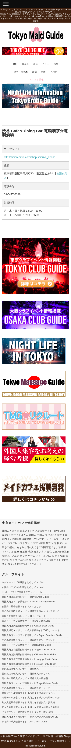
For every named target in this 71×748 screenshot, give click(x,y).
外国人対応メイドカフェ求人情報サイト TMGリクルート (31, 630)
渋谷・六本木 (21, 72)
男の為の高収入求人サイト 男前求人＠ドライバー (27, 688)
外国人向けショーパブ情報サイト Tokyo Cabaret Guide (30, 683)
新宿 (34, 72)
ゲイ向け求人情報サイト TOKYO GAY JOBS (24, 721)
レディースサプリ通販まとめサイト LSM (23, 582)
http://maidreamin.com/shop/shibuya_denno (29, 157)
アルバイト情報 (36, 79)
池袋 (56, 64)
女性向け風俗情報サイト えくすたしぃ (21, 606)
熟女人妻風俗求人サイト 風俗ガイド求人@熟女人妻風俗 (30, 707)
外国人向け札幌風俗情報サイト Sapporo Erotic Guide (29, 649)
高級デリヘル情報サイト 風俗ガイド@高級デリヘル (28, 693)
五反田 (45, 64)
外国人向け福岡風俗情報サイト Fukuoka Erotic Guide (29, 664)
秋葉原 (25, 64)
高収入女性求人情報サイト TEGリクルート (24, 616)
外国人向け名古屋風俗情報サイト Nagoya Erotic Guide (30, 659)
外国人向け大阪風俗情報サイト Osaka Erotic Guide (28, 625)
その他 (53, 72)
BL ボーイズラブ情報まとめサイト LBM (22, 592)
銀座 (35, 64)
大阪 (43, 72)
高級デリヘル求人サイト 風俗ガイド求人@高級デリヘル (30, 697)
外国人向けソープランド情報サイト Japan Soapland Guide (32, 635)
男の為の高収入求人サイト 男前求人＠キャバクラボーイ (30, 611)
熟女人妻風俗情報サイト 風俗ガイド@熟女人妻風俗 (28, 702)
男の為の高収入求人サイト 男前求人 (20, 668)
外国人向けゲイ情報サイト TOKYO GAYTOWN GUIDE (30, 716)
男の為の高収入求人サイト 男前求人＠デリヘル (26, 673)
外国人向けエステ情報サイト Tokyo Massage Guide (28, 601)
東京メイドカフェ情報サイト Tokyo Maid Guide (26, 621)
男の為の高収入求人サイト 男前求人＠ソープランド (28, 640)
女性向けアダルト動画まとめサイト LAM (23, 587)
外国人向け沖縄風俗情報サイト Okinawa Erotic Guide (29, 654)
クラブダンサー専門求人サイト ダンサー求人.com (27, 712)
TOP (15, 64)
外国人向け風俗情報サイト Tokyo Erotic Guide (25, 597)
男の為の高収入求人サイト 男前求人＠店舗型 (25, 678)
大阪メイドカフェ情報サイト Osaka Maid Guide (26, 645)
